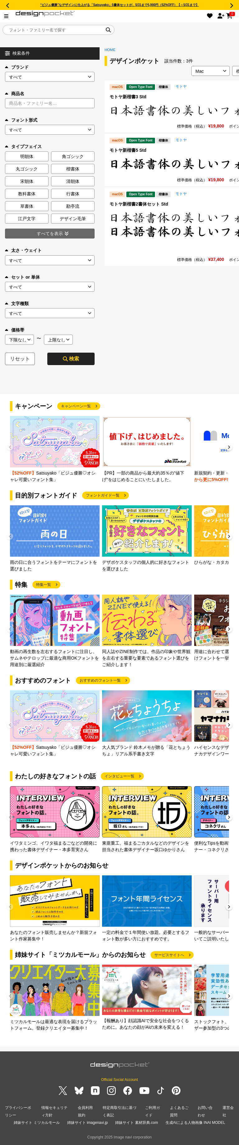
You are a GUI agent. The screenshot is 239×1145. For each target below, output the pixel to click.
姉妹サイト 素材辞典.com (136, 1122)
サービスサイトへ (169, 955)
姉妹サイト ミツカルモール (36, 1122)
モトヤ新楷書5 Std (128, 150)
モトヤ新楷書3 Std (128, 96)
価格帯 (14, 329)
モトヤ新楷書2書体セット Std (139, 204)
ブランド (17, 67)
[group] (55, 449)
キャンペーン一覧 (76, 406)
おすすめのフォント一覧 (100, 680)
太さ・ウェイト (23, 250)
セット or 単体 (22, 277)
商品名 (14, 93)
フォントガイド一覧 (103, 495)
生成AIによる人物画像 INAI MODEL (195, 1122)
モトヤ (181, 86)
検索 (71, 358)
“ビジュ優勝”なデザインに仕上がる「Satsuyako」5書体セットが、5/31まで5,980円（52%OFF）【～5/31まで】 (119, 5)
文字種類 (17, 303)
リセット (20, 358)
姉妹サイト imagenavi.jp (87, 1122)
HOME (110, 50)
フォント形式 (21, 120)
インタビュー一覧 (119, 776)
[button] (229, 448)
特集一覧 (43, 584)
